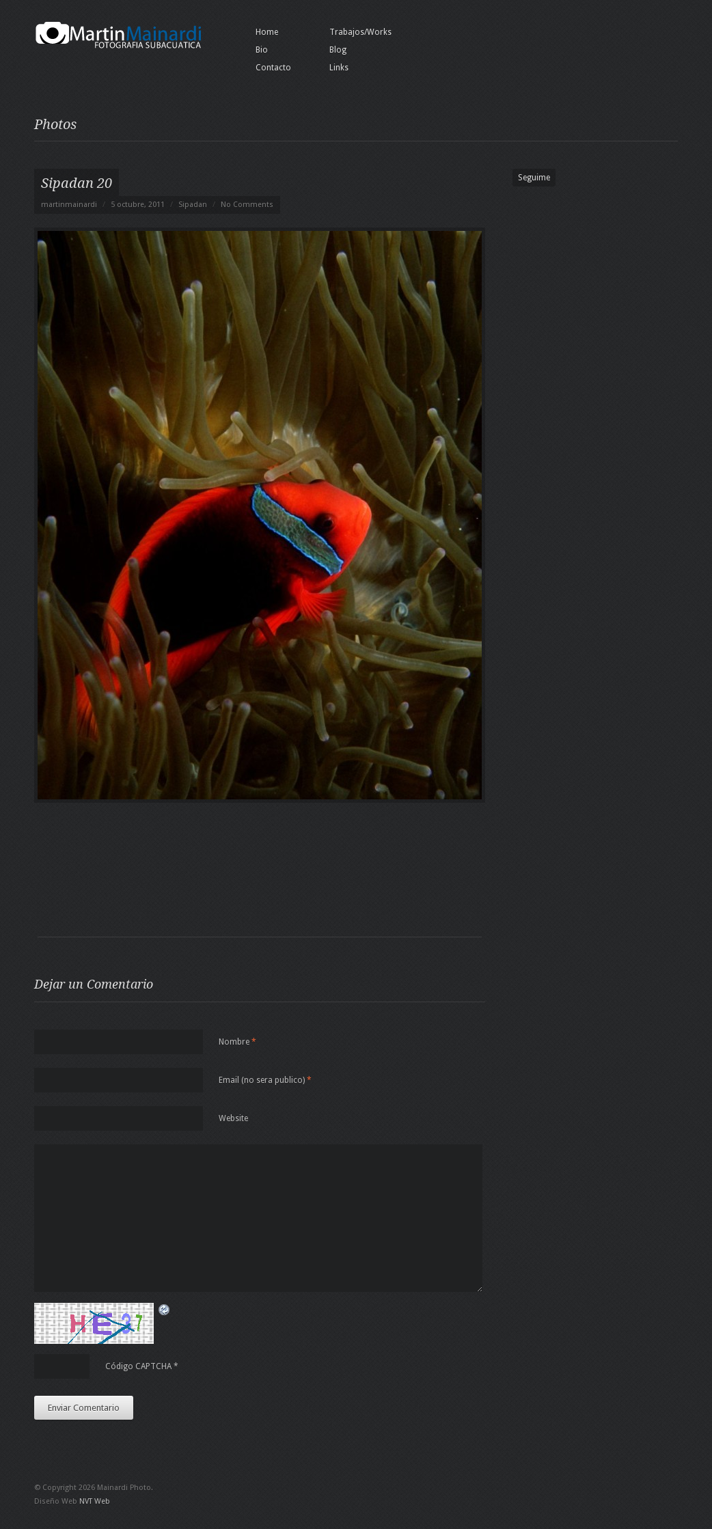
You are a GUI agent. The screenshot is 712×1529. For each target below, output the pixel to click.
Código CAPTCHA (138, 1366)
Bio (262, 50)
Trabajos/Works (360, 32)
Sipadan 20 (76, 183)
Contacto (273, 67)
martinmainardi (69, 204)
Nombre (237, 1042)
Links (338, 67)
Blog (337, 50)
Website (233, 1118)
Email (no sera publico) (265, 1080)
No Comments (247, 204)
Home (267, 32)
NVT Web (94, 1501)
